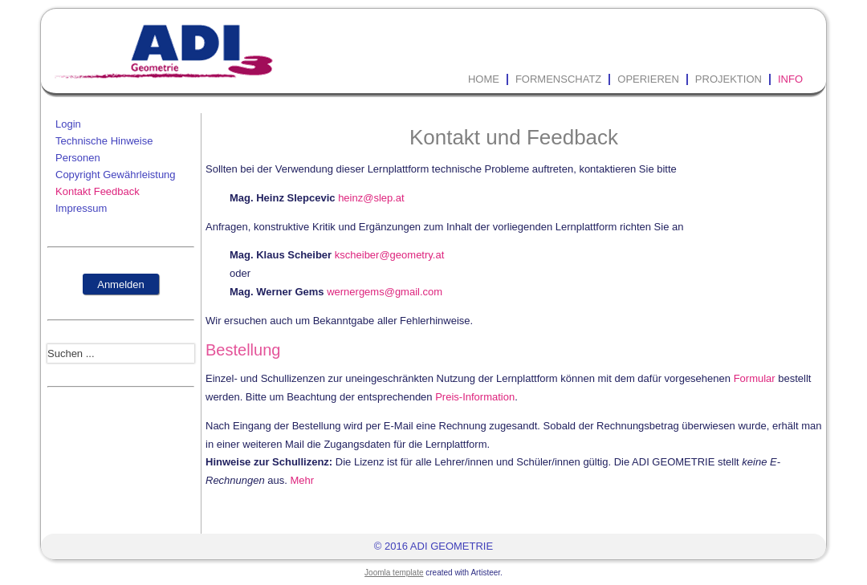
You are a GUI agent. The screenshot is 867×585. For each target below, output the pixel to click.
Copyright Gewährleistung (115, 175)
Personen (77, 158)
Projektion (728, 79)
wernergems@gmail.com (384, 292)
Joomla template (393, 572)
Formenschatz (558, 79)
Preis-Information (475, 397)
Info (790, 79)
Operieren (648, 79)
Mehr (303, 480)
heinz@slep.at (371, 198)
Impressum (81, 208)
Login (68, 124)
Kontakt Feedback (97, 191)
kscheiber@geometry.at (390, 255)
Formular (754, 378)
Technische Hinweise (104, 141)
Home (483, 79)
